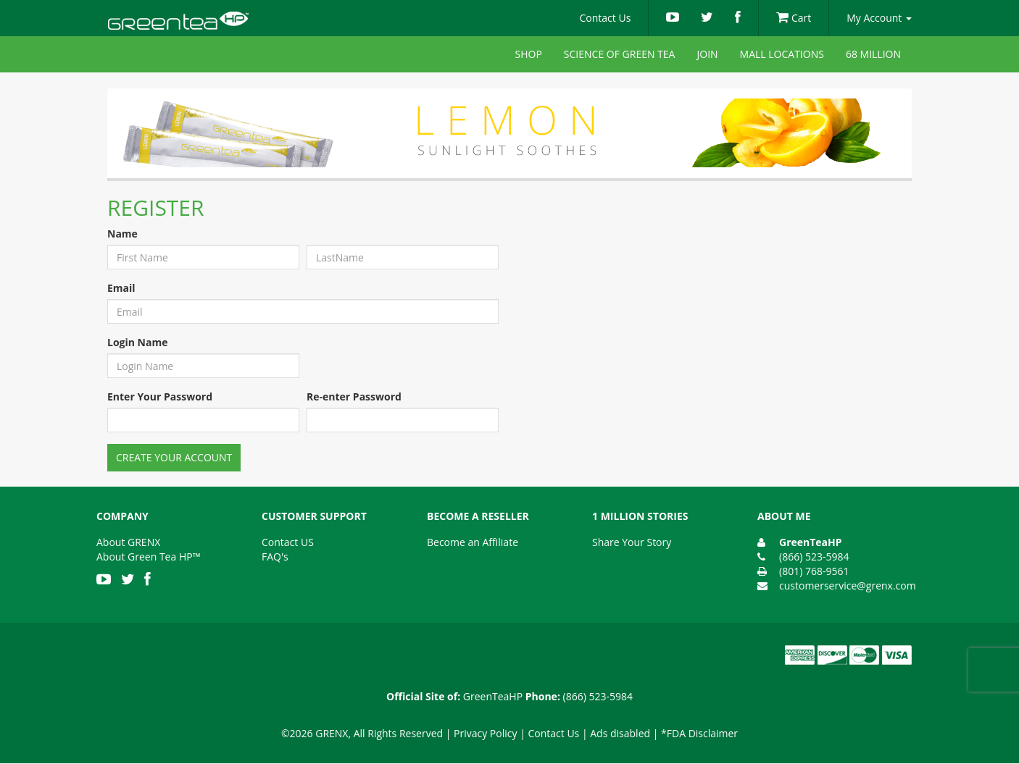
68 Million (873, 54)
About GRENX (128, 542)
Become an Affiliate (472, 542)
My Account (879, 18)
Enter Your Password (159, 396)
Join (707, 54)
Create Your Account (174, 457)
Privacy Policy (485, 733)
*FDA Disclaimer (699, 733)
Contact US (288, 542)
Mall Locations (782, 54)
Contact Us (605, 18)
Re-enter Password (354, 396)
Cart (793, 18)
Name (122, 233)
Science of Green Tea (619, 54)
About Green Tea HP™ (148, 556)
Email (121, 288)
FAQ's (275, 556)
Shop (528, 54)
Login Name (137, 342)
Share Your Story (631, 542)
